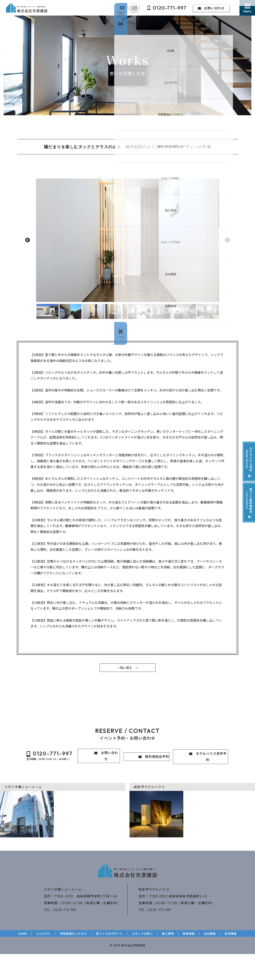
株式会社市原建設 (133, 955)
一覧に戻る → (127, 679)
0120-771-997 (65, 919)
